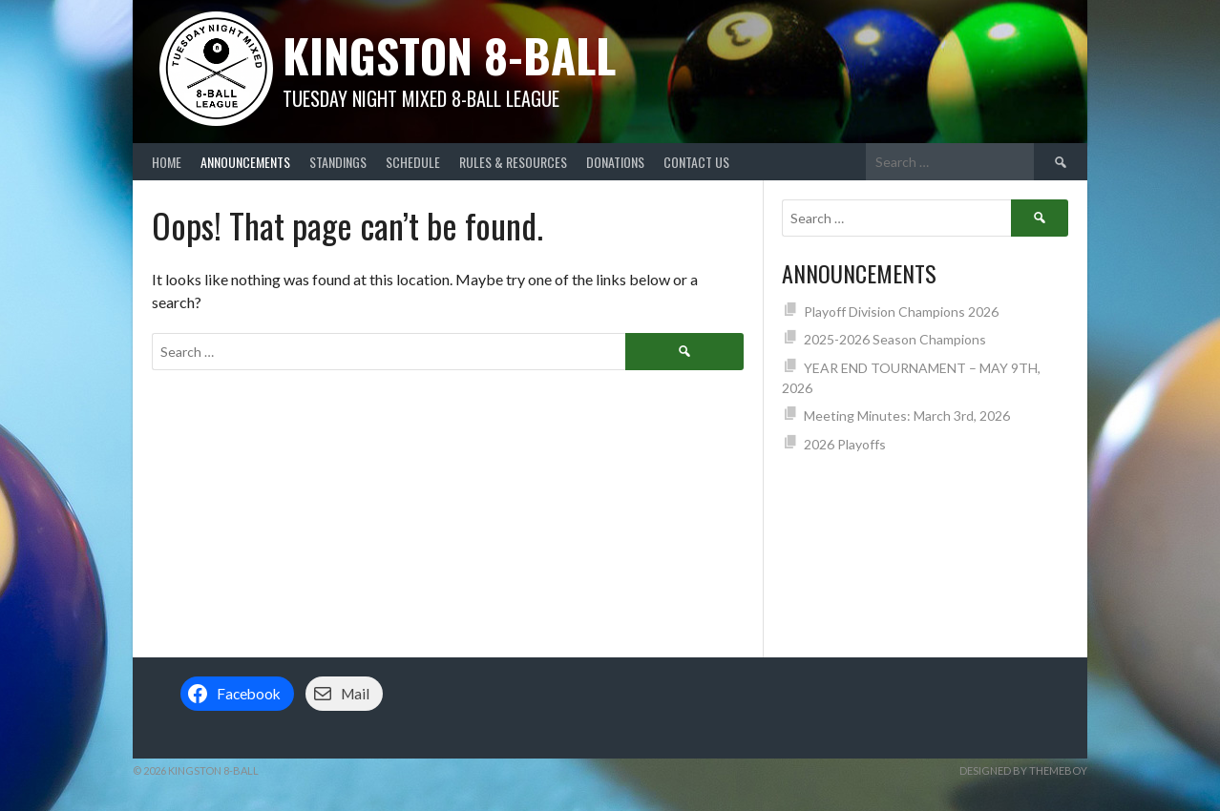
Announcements (245, 162)
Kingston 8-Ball (449, 55)
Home (166, 162)
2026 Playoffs (845, 444)
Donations (615, 162)
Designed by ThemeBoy (1023, 770)
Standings (338, 162)
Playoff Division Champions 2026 (901, 311)
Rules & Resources (513, 162)
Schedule (413, 162)
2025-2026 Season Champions (895, 339)
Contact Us (696, 162)
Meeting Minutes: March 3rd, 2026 (907, 415)
